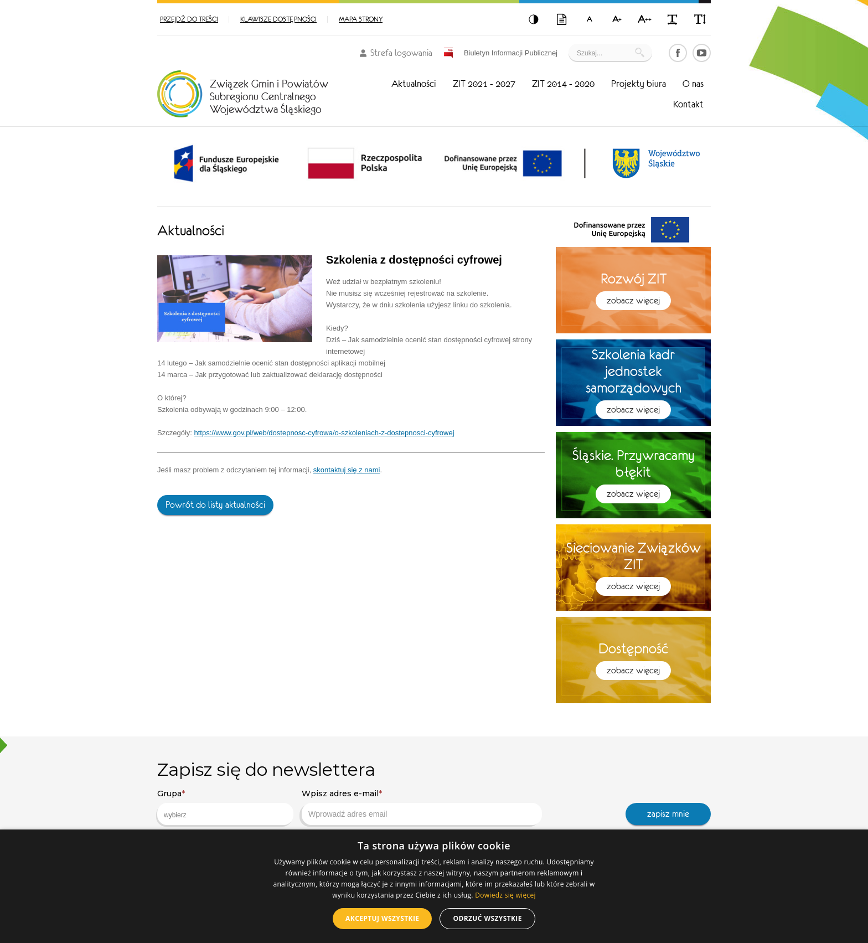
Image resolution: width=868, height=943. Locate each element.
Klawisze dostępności (278, 19)
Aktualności (413, 84)
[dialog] (434, 886)
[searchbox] (216, 815)
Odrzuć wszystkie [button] (487, 918)
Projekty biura (638, 84)
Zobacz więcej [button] (633, 300)
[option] (226, 163)
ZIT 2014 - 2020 (563, 84)
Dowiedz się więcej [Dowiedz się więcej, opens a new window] (505, 895)
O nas (693, 84)
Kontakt (688, 104)
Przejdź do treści (189, 19)
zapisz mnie (668, 813)
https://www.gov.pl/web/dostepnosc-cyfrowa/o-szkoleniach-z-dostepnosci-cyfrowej (324, 433)
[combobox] (225, 814)
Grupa (171, 793)
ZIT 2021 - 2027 (484, 84)
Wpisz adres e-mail (342, 793)
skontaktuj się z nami (346, 470)
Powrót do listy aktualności (215, 504)
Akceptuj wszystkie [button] (382, 918)
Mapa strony (361, 19)
